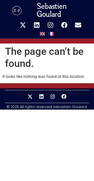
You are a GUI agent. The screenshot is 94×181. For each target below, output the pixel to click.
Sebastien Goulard (51, 11)
